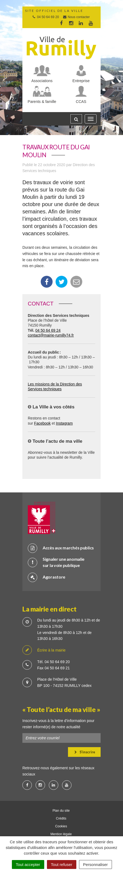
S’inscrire (84, 752)
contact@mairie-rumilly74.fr (51, 335)
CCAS (81, 101)
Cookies (61, 826)
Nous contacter (76, 17)
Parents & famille (42, 101)
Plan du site (61, 810)
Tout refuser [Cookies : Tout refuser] (61, 864)
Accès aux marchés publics (61, 548)
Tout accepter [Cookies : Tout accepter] (28, 864)
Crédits (61, 818)
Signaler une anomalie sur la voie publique (56, 562)
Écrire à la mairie (44, 650)
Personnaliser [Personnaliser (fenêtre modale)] (95, 864)
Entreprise (81, 81)
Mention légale (61, 834)
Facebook (42, 423)
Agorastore (46, 577)
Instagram (64, 423)
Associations (42, 81)
